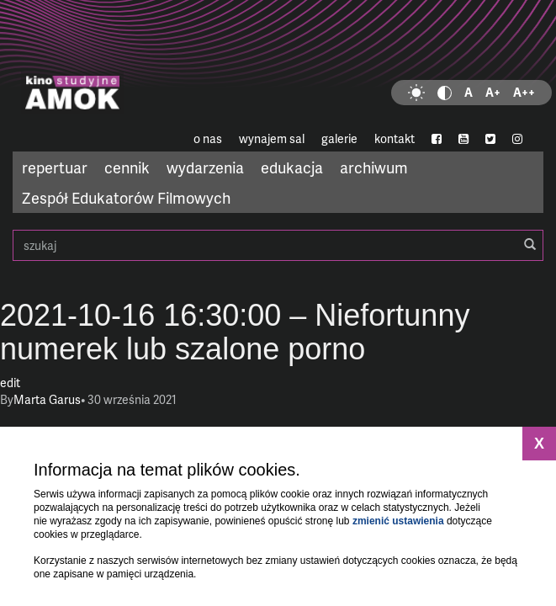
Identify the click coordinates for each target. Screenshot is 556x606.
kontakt (394, 138)
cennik (127, 167)
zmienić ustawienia (398, 521)
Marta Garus (47, 399)
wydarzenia (205, 167)
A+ (492, 92)
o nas (207, 138)
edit (10, 383)
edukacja (292, 167)
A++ (524, 92)
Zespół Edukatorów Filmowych (126, 197)
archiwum (374, 167)
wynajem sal (271, 138)
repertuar (54, 167)
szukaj (278, 245)
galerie (339, 138)
